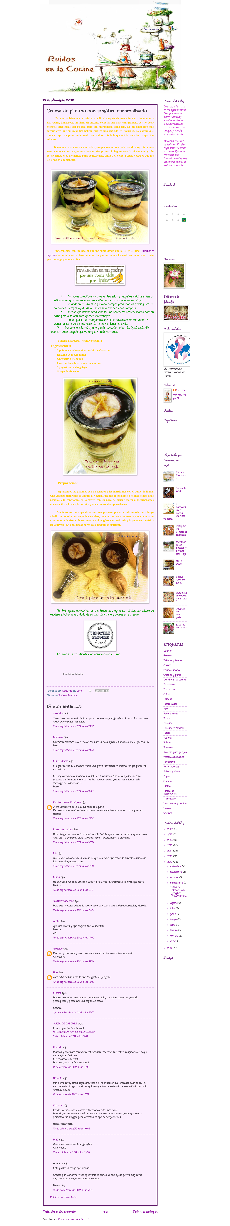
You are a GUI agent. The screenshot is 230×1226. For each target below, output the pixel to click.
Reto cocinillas (171, 767)
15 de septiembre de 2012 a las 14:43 (73, 726)
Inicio (104, 1212)
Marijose (58, 737)
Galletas (167, 694)
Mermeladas (170, 704)
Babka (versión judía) (180, 580)
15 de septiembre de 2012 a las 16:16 (73, 842)
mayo (173, 919)
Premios (72, 695)
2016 (170, 840)
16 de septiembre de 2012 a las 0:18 (73, 890)
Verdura (167, 813)
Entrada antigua (145, 1212)
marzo (174, 930)
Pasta (166, 718)
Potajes (167, 743)
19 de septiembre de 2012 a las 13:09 (73, 982)
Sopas (166, 776)
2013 (170, 856)
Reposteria (169, 762)
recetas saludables (173, 757)
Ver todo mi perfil (179, 396)
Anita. (56, 921)
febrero (174, 936)
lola (55, 853)
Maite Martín (60, 761)
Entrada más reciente (59, 1212)
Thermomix (169, 799)
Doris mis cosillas (63, 830)
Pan (165, 709)
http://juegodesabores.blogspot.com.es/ (74, 1032)
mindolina (58, 713)
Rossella (57, 1047)
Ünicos (167, 808)
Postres (62, 695)
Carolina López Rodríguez (67, 802)
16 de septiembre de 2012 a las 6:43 (73, 910)
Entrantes (169, 689)
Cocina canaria (171, 670)
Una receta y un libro (175, 803)
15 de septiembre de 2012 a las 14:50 (73, 750)
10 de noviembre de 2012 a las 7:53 (72, 1190)
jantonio (57, 949)
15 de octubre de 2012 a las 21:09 (71, 1152)
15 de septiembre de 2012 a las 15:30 (73, 819)
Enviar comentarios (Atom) (73, 1220)
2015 (170, 845)
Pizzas (166, 733)
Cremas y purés (172, 675)
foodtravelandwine (63, 901)
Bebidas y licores (172, 660)
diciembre (176, 866)
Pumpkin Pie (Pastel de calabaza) (181, 530)
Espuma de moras (181, 626)
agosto (174, 903)
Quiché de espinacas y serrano (181, 596)
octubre (174, 877)
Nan (55, 973)
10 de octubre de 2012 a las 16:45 (71, 1129)
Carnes (167, 665)
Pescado (167, 723)
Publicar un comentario (63, 1197)
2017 (170, 835)
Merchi (57, 993)
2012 (170, 862)
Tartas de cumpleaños (170, 792)
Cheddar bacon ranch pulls (180, 613)
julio (173, 908)
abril (173, 925)
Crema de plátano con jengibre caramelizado (178, 891)
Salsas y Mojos (171, 772)
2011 (170, 948)
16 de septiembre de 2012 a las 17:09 (73, 938)
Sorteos (167, 781)
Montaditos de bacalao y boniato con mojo (181, 548)
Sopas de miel (181, 490)
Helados (167, 699)
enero (173, 941)
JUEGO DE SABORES (65, 1024)
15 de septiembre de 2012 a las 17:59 (73, 866)
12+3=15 (167, 651)
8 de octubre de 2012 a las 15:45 (71, 1067)
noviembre (176, 872)
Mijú (55, 1140)
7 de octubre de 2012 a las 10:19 (70, 1036)
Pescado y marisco (173, 728)
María (56, 877)
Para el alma (170, 714)
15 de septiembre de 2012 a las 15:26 (73, 791)
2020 (170, 829)
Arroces (167, 656)
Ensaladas (169, 685)
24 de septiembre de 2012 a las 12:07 (73, 1013)
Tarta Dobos (179, 562)
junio (173, 914)
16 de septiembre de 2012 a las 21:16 (73, 962)
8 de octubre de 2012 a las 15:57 (71, 1094)
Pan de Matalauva (181, 475)
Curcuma (58, 1105)
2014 (170, 851)
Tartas (166, 786)
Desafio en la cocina (174, 680)
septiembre (177, 883)
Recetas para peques (175, 752)
